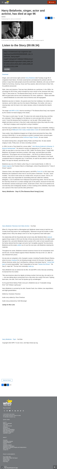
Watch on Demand (7, 423)
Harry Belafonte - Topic (9, 339)
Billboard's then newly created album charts (26, 130)
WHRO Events (6, 428)
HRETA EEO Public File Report (10, 458)
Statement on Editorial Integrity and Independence (14, 447)
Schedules (5, 427)
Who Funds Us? (7, 448)
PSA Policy (5, 461)
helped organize (7, 166)
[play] (2, 467)
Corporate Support (7, 445)
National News (7, 380)
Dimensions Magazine (8, 431)
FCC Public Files (7, 456)
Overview (5, 440)
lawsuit (50, 237)
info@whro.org (12, 416)
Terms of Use (6, 460)
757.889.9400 (5, 416)
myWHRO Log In (7, 433)
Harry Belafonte (30, 78)
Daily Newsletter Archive (8, 430)
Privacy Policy (6, 459)
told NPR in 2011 (14, 110)
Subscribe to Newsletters (9, 429)
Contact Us (5, 449)
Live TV (5, 422)
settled (19, 245)
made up (30, 266)
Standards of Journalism (8, 446)
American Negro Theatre (30, 137)
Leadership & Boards (8, 441)
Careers (5, 443)
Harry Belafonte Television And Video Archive (15, 226)
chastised (14, 260)
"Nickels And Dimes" (44, 264)
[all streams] (55, 467)
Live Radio (5, 424)
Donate (52, 2)
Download (5, 74)
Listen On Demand (7, 425)
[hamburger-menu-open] (2, 2)
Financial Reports (7, 442)
